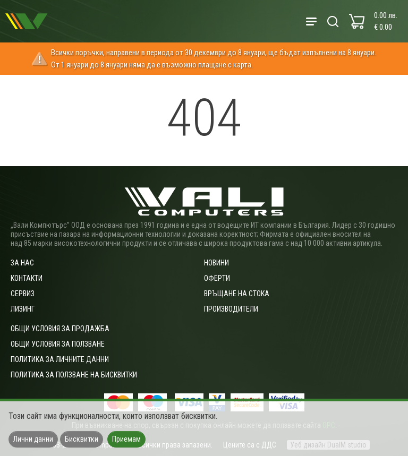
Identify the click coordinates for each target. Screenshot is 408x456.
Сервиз (23, 293)
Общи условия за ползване (58, 344)
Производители (231, 309)
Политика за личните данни (60, 359)
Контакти (26, 278)
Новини (216, 263)
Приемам (126, 439)
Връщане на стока (236, 293)
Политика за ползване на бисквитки (74, 375)
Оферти (217, 278)
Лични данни (33, 439)
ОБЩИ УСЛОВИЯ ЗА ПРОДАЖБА (60, 328)
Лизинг (23, 309)
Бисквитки (81, 439)
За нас (22, 263)
